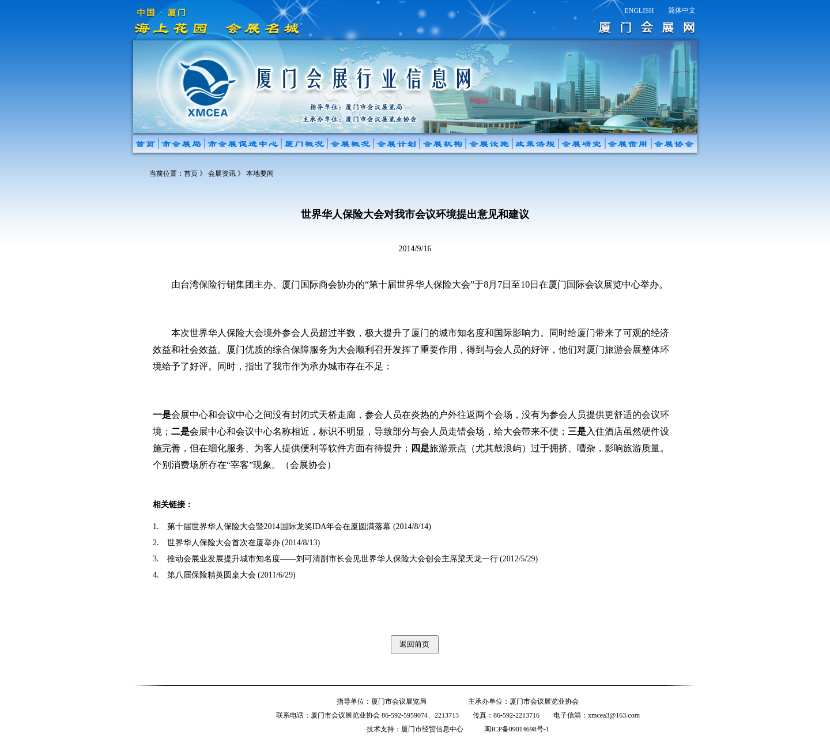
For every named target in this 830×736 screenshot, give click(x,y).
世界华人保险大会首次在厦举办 (223, 542)
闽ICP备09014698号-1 (516, 729)
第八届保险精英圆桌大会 (211, 575)
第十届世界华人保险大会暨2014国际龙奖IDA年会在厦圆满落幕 (279, 526)
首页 (191, 173)
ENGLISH (639, 10)
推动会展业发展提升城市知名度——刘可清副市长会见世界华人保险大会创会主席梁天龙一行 (332, 558)
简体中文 (682, 10)
